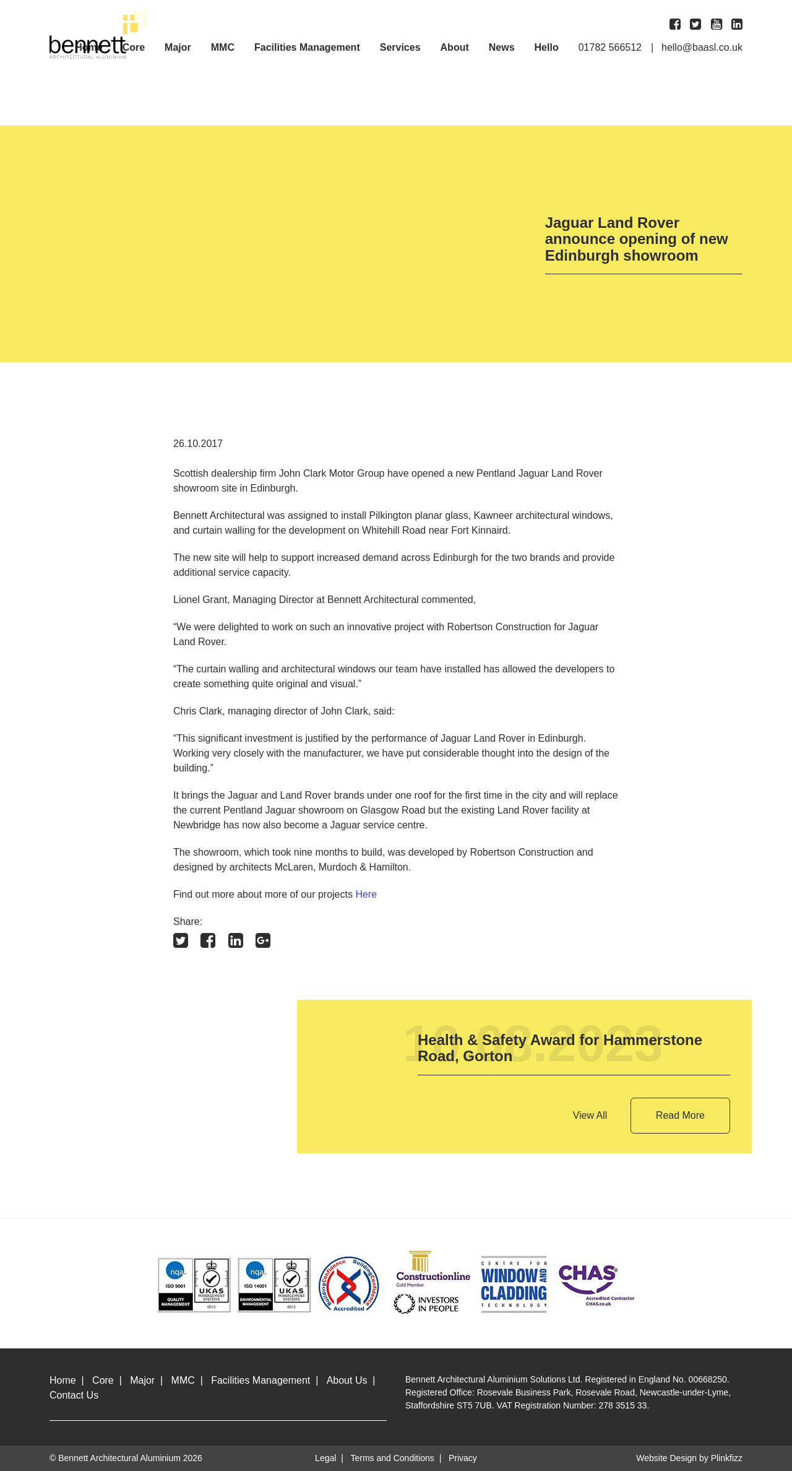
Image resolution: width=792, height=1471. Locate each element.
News (502, 48)
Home (63, 1380)
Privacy (463, 1458)
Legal (325, 1458)
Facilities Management (307, 48)
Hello (547, 48)
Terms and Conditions (392, 1458)
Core (103, 1380)
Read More (680, 1115)
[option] (281, 244)
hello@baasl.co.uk (701, 48)
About (455, 48)
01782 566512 (610, 48)
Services (400, 48)
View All (590, 1115)
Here (366, 894)
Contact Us (74, 1395)
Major (178, 48)
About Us (347, 1380)
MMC (223, 48)
